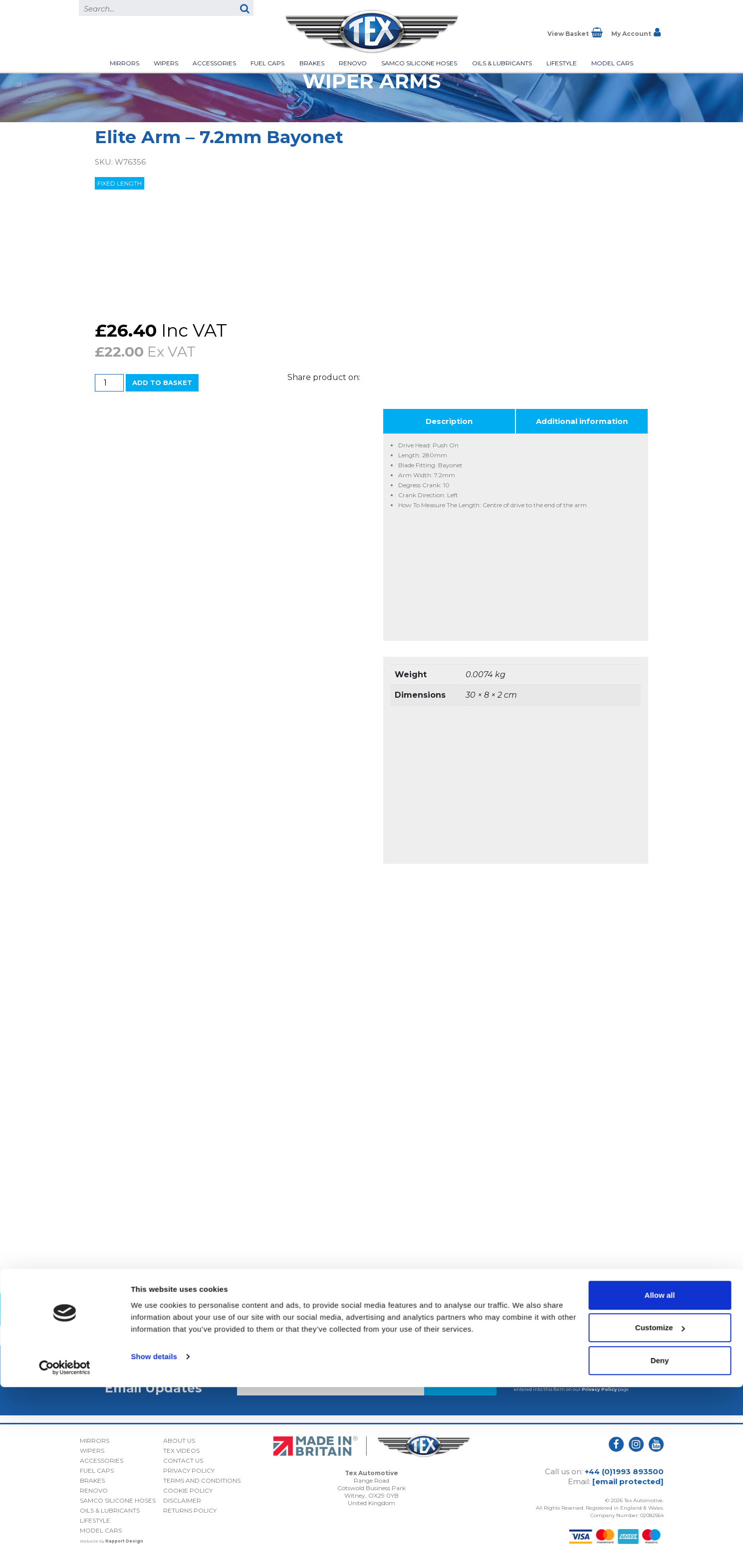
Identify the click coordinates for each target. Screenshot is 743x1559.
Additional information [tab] (582, 421)
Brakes (311, 63)
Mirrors (124, 63)
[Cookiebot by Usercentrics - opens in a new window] (64, 1539)
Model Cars (612, 63)
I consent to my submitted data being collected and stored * (573, 1372)
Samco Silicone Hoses (419, 63)
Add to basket (162, 383)
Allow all (660, 1467)
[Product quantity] (109, 382)
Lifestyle (561, 63)
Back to (371, 1309)
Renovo (353, 63)
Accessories (214, 63)
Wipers (166, 63)
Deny (660, 1532)
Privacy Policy (599, 1389)
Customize (660, 1500)
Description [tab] (449, 421)
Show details (154, 1528)
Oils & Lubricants (502, 63)
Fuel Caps (267, 63)
